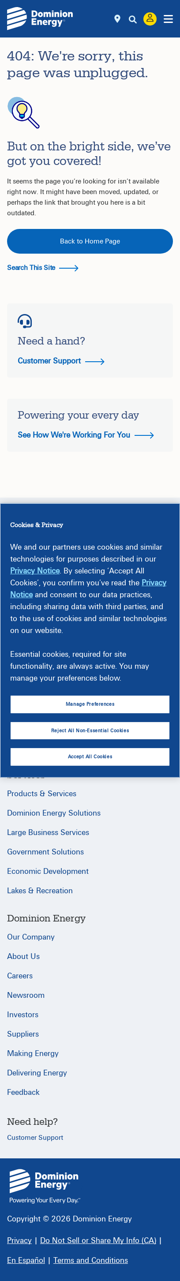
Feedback (23, 1092)
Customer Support (61, 361)
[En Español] (26, 1260)
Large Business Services (48, 832)
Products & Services (41, 793)
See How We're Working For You (86, 435)
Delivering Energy (37, 1073)
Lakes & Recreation (40, 890)
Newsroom (26, 995)
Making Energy (33, 1053)
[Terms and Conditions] (90, 1260)
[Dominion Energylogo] (40, 18)
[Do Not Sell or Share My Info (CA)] (98, 1241)
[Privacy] (19, 1241)
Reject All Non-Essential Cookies (90, 731)
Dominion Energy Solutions (54, 813)
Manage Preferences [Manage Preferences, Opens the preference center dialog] (90, 704)
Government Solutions (45, 852)
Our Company (31, 937)
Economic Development (48, 871)
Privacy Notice (35, 570)
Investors (22, 1014)
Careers (20, 976)
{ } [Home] (45, 1186)
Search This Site (43, 268)
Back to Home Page (90, 241)
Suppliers (23, 1034)
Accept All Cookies (90, 757)
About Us (23, 956)
